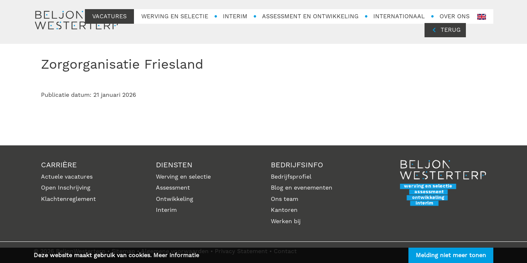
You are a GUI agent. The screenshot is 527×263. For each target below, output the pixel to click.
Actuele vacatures (67, 176)
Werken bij (286, 221)
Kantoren (284, 210)
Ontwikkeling (174, 199)
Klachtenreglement (68, 199)
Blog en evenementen (301, 187)
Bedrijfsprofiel (291, 176)
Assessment (173, 187)
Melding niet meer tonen (451, 255)
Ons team (284, 199)
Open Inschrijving (65, 187)
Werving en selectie (183, 176)
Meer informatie (176, 255)
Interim (166, 210)
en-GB (481, 17)
